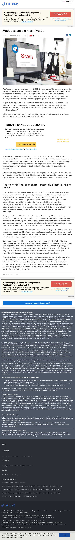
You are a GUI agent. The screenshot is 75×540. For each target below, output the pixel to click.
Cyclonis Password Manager (10, 456)
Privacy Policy (66, 434)
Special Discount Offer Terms (22, 489)
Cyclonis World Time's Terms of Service (36, 486)
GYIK (11, 466)
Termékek (5, 451)
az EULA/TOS (60, 354)
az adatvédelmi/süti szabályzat (53, 409)
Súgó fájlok (5, 466)
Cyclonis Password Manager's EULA (12, 486)
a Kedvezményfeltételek (25, 356)
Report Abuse (19, 475)
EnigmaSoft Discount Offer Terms (12, 496)
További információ (27, 21)
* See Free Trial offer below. (58, 19)
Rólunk (4, 475)
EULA (66, 19)
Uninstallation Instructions (53, 436)
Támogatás (6, 460)
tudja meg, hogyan (13, 426)
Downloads (17, 466)
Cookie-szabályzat (7, 489)
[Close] (73, 532)
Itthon (4, 444)
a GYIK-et (28, 424)
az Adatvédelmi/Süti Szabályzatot (53, 422)
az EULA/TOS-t (39, 422)
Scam (24, 35)
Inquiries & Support (27, 466)
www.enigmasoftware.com (21, 380)
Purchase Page (16, 436)
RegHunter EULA (7, 493)
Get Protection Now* (25, 144)
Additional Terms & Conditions (41, 489)
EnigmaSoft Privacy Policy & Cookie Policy (25, 493)
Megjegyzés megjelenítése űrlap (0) (37, 303)
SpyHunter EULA (57, 489)
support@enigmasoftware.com (51, 388)
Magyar (33, 36)
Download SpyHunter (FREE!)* (60, 14)
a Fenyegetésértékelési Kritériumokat (43, 424)
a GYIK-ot (46, 338)
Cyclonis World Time (26, 456)
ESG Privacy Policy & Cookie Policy (49, 493)
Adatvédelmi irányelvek (56, 486)
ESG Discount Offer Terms (30, 496)
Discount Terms (5, 436)
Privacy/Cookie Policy (60, 20)
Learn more (18, 537)
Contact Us (10, 475)
